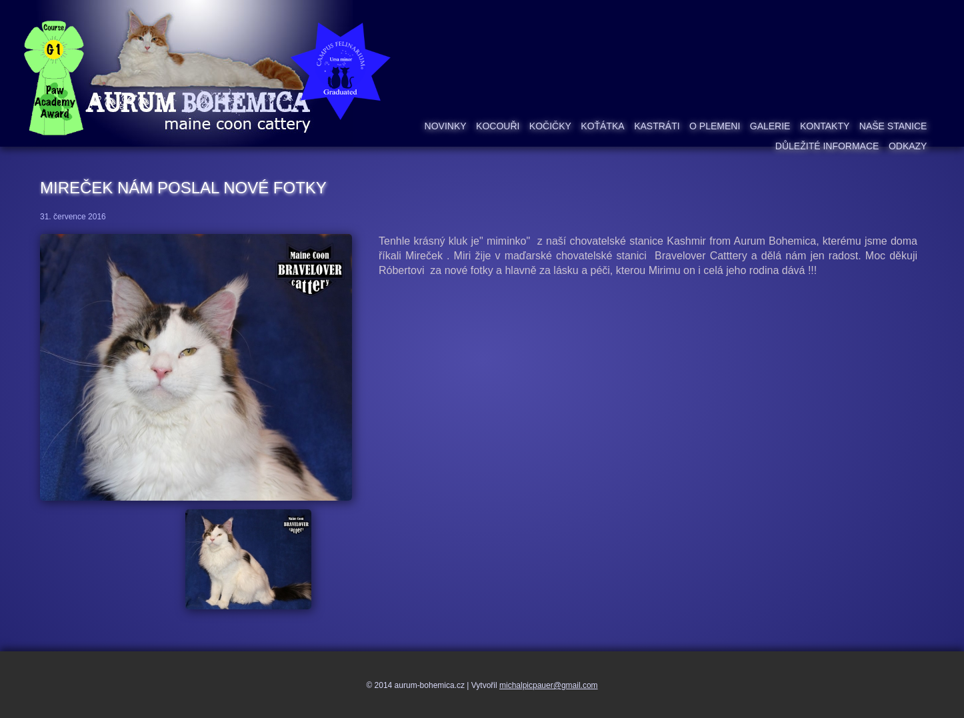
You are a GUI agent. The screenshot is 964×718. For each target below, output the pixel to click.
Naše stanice (893, 126)
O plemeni (714, 126)
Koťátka (602, 126)
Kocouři (497, 126)
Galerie (770, 126)
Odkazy (908, 146)
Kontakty (824, 126)
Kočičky (550, 126)
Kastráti (656, 126)
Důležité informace (827, 146)
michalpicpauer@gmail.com (548, 685)
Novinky (446, 126)
